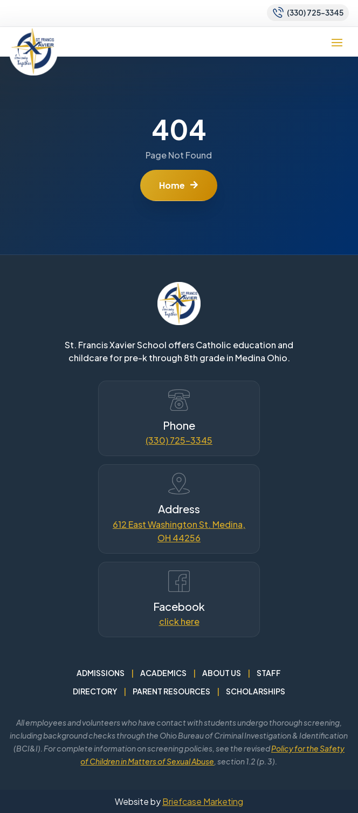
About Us (221, 673)
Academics (163, 673)
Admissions (101, 673)
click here (179, 621)
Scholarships (255, 691)
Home (172, 185)
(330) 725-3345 (179, 440)
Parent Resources (171, 691)
